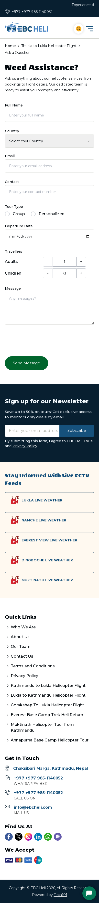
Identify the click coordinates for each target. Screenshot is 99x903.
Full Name (14, 105)
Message (13, 288)
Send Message (26, 363)
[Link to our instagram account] (28, 837)
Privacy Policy (24, 446)
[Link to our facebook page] (9, 837)
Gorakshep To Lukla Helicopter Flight (47, 705)
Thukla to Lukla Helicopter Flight (49, 46)
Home (10, 46)
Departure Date (19, 226)
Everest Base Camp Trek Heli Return (47, 714)
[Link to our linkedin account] (38, 837)
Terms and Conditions (33, 666)
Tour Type (14, 206)
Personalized (48, 213)
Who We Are (23, 627)
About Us (20, 636)
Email (10, 156)
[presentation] (42, 339)
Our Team (21, 646)
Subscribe (76, 430)
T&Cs (88, 441)
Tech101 (60, 895)
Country (12, 131)
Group (15, 213)
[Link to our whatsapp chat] (48, 837)
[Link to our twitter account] (18, 837)
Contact (12, 182)
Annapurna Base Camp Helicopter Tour (49, 740)
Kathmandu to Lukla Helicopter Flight (48, 685)
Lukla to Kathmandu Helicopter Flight (48, 695)
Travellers (13, 251)
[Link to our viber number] (58, 837)
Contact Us (22, 656)
